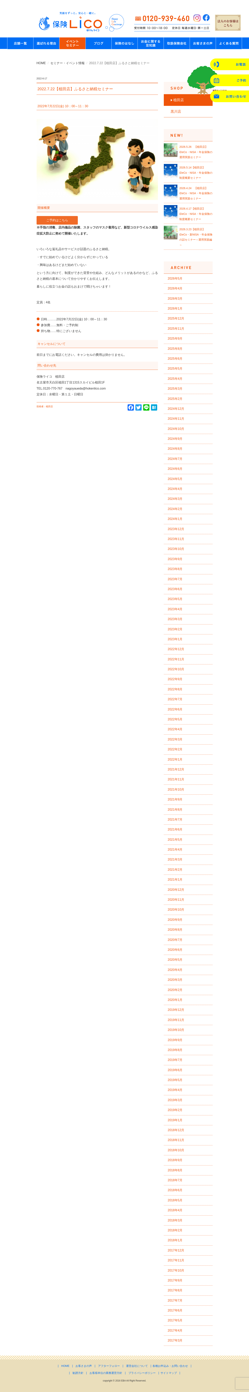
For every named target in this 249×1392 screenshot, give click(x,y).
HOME (41, 63)
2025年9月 (175, 338)
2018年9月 (175, 1160)
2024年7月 (175, 458)
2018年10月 (176, 1150)
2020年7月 (175, 939)
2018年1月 (175, 1240)
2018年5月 (175, 1200)
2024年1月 (175, 519)
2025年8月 (175, 348)
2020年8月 (175, 929)
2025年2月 (175, 398)
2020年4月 (175, 969)
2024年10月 (176, 428)
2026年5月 (175, 278)
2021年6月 (175, 829)
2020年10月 (176, 909)
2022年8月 (175, 689)
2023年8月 (175, 569)
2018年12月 (176, 1130)
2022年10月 (176, 669)
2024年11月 (176, 418)
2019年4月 (175, 1090)
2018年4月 (175, 1210)
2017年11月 (176, 1260)
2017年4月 (175, 1330)
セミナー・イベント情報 (67, 63)
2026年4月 (175, 288)
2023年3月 (175, 619)
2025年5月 (175, 368)
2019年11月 (176, 1020)
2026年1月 (175, 308)
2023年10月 (176, 549)
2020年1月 (175, 999)
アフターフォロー (109, 1365)
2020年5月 (175, 959)
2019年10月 (176, 1030)
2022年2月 (175, 749)
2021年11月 (176, 779)
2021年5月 (175, 839)
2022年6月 (175, 709)
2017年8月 (175, 1290)
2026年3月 (175, 298)
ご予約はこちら (57, 220)
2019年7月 (175, 1060)
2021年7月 (175, 819)
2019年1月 (175, 1120)
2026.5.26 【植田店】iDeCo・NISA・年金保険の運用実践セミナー (195, 152)
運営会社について (137, 1365)
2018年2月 (175, 1230)
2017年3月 (175, 1340)
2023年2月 (175, 629)
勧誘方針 (78, 1372)
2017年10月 (176, 1270)
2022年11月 (176, 659)
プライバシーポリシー (142, 1372)
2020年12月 (176, 889)
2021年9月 (175, 799)
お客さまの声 (83, 1365)
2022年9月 (175, 679)
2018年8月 (175, 1170)
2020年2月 (175, 990)
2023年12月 (176, 529)
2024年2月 (175, 509)
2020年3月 (175, 979)
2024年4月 (175, 489)
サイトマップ (168, 1372)
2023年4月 (175, 609)
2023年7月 (175, 579)
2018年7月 (175, 1180)
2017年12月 (176, 1250)
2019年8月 (175, 1050)
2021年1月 (175, 879)
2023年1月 (175, 639)
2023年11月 (176, 539)
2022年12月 (176, 649)
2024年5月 (175, 479)
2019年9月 (175, 1040)
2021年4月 (175, 849)
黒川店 (176, 111)
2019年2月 (175, 1110)
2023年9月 (175, 559)
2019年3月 (175, 1100)
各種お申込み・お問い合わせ (170, 1365)
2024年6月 (175, 468)
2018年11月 (176, 1140)
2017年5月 (175, 1320)
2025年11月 (176, 328)
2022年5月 (175, 719)
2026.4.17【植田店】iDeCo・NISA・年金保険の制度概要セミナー (195, 213)
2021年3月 (175, 859)
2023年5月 (175, 599)
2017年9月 (175, 1280)
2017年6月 (175, 1310)
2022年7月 (175, 699)
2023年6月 (175, 589)
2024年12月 (176, 408)
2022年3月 (175, 739)
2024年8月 (175, 448)
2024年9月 (175, 438)
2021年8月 (175, 809)
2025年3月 (175, 388)
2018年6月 (175, 1190)
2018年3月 (175, 1220)
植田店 (178, 100)
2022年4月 (175, 729)
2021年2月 (175, 869)
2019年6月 (175, 1070)
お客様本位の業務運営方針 (105, 1372)
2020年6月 (175, 949)
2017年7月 (175, 1300)
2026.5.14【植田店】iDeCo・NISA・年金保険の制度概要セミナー (195, 172)
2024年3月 (175, 498)
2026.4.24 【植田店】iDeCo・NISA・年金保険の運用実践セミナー (195, 193)
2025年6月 (175, 358)
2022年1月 (175, 759)
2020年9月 (175, 919)
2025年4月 (175, 378)
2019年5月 (175, 1080)
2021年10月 (176, 789)
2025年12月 (176, 318)
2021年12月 (176, 769)
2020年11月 (176, 899)
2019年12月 (176, 1009)
